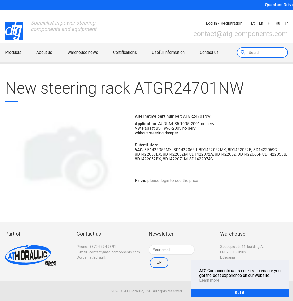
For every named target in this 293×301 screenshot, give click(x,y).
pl (269, 23)
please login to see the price (172, 180)
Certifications (125, 52)
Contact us (209, 52)
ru (278, 23)
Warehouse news (82, 52)
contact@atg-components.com (240, 34)
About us (44, 52)
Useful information (168, 52)
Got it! (240, 293)
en (261, 23)
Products (13, 52)
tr (286, 23)
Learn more (209, 280)
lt (253, 23)
